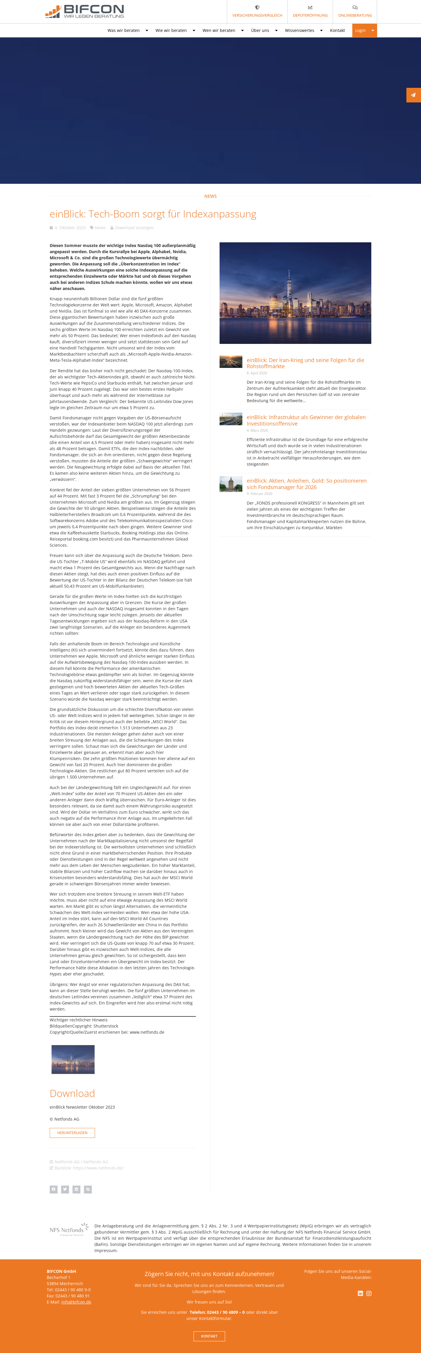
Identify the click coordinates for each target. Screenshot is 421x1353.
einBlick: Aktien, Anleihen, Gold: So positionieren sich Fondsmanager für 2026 (307, 484)
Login (364, 30)
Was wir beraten (128, 30)
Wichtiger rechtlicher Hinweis (79, 1020)
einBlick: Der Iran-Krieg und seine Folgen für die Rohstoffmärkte (305, 363)
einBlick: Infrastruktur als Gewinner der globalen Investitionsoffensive (306, 420)
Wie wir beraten (175, 30)
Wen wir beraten (223, 30)
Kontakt (337, 30)
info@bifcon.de (76, 1302)
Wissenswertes (304, 30)
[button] (54, 1189)
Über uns (264, 30)
